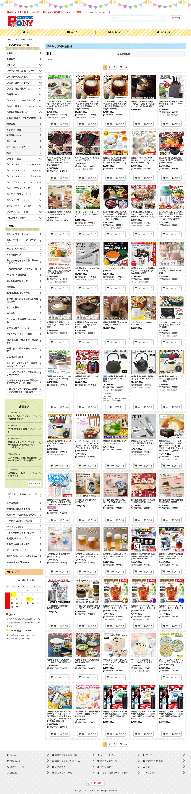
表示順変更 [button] (123, 54)
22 (121, 67)
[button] (118, 32)
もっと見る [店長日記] (34, 483)
